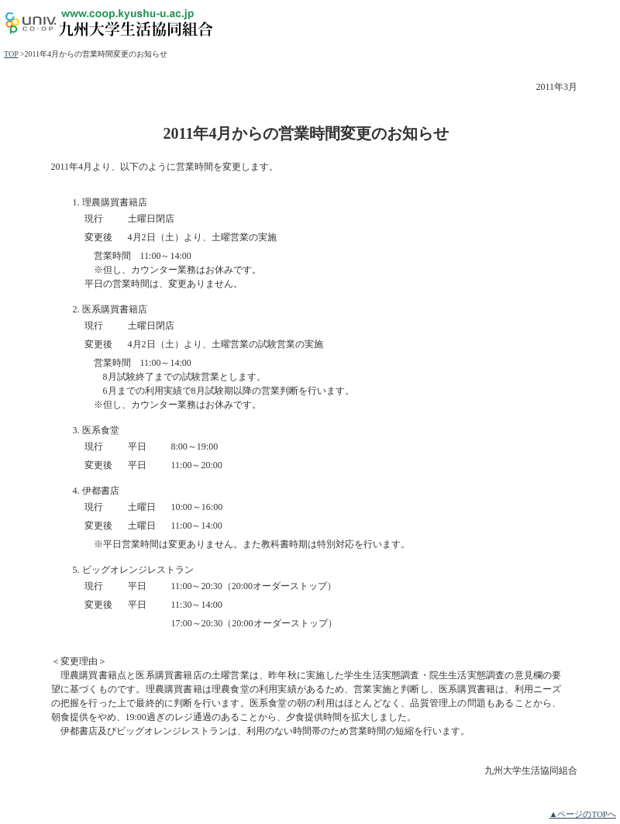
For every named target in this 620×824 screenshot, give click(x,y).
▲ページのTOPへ (582, 814)
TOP (11, 54)
